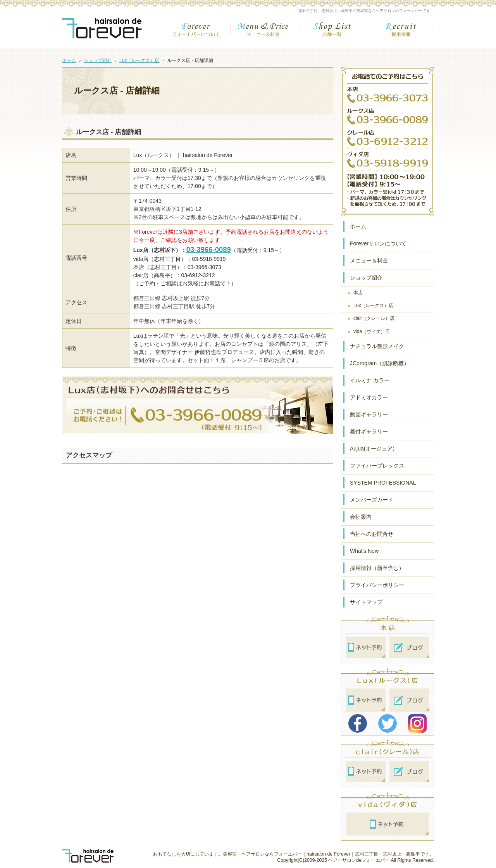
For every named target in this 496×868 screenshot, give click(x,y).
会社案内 (361, 517)
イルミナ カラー (369, 380)
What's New (364, 551)
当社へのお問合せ (371, 534)
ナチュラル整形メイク (377, 346)
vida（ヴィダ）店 (371, 331)
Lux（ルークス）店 (373, 305)
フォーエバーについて (197, 32)
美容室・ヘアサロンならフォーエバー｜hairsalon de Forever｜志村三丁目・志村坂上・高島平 (321, 854)
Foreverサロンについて (378, 243)
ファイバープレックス (377, 465)
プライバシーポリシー (377, 585)
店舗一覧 (332, 32)
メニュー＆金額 (264, 32)
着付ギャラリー (369, 431)
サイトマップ (366, 602)
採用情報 (400, 32)
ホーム (358, 226)
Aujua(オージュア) (372, 448)
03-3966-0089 (208, 249)
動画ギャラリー (369, 414)
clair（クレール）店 (373, 318)
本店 (358, 292)
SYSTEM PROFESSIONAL (383, 483)
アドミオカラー (369, 397)
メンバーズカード (371, 500)
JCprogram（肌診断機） (379, 363)
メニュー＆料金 (369, 260)
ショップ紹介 (366, 277)
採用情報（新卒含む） (377, 568)
